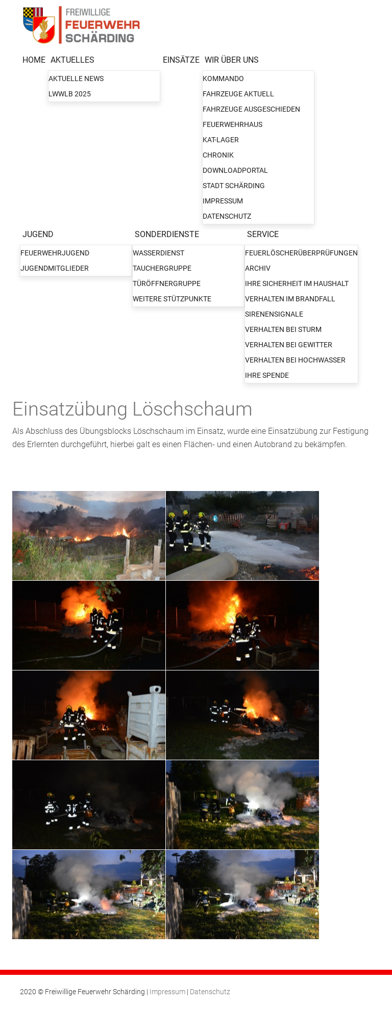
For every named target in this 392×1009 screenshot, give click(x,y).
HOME (33, 60)
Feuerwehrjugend (54, 253)
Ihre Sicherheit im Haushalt (297, 283)
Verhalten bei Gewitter (288, 345)
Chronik (218, 155)
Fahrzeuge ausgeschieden (251, 109)
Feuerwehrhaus (232, 124)
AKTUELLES (72, 60)
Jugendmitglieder (54, 268)
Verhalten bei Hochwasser (295, 360)
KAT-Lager (221, 140)
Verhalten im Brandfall (290, 299)
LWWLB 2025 (69, 94)
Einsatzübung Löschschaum (132, 409)
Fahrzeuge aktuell (238, 94)
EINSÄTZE (181, 60)
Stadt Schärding (234, 186)
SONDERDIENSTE (167, 234)
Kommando (223, 78)
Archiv (258, 268)
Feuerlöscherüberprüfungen (301, 253)
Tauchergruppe (162, 268)
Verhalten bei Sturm (283, 329)
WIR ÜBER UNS (232, 60)
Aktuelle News (76, 78)
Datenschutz (227, 216)
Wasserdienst (158, 253)
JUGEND (38, 234)
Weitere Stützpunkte (172, 299)
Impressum (223, 201)
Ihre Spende (267, 375)
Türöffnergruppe (167, 283)
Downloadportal (235, 170)
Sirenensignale (274, 314)
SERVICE (263, 234)
